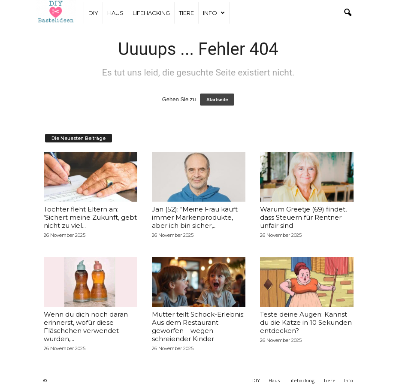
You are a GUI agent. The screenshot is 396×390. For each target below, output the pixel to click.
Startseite (217, 99)
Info (214, 13)
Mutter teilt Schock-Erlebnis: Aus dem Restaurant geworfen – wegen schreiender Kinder (198, 326)
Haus (115, 12)
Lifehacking (151, 12)
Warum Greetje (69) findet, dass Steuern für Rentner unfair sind (303, 217)
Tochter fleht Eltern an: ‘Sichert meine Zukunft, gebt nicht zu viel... (90, 217)
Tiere (186, 12)
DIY (93, 12)
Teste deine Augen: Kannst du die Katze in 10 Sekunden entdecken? (306, 322)
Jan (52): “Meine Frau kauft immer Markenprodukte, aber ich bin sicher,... (195, 217)
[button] (347, 12)
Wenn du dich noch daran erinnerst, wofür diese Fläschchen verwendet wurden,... (86, 326)
